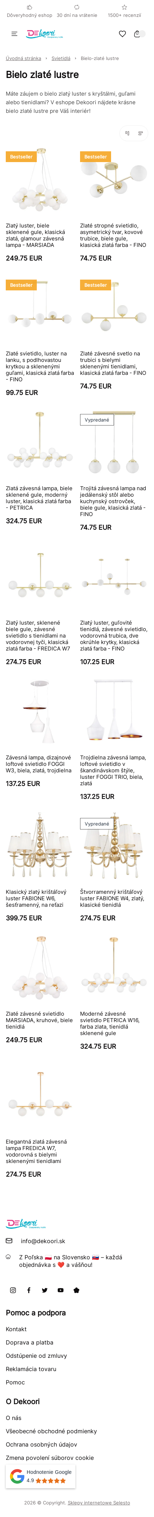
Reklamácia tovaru (31, 1369)
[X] (45, 1290)
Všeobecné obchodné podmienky (51, 1431)
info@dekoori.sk (43, 1241)
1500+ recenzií (124, 11)
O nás (13, 1417)
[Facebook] (29, 1290)
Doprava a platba (29, 1342)
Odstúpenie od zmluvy (36, 1355)
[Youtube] (60, 1290)
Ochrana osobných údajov (41, 1444)
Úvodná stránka (23, 58)
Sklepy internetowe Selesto (99, 1502)
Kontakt (16, 1329)
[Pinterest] (76, 1290)
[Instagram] (13, 1290)
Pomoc (15, 1382)
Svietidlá (61, 58)
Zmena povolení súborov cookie (50, 1457)
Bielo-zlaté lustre (100, 58)
